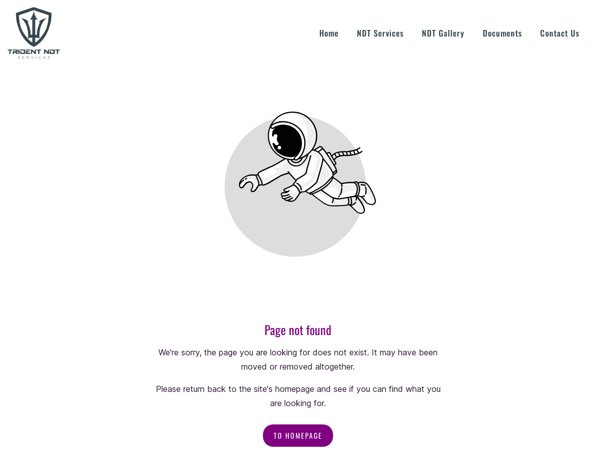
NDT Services (380, 33)
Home (329, 33)
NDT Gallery (443, 33)
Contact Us (559, 33)
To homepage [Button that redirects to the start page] (298, 435)
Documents (502, 33)
